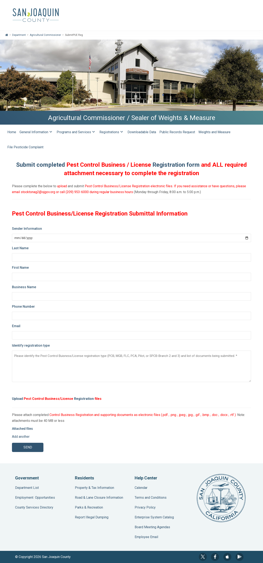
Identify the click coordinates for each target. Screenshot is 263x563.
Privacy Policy (145, 507)
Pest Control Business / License (108, 164)
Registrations (111, 132)
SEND (27, 447)
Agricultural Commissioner (45, 35)
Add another (21, 437)
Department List (27, 488)
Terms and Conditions (151, 498)
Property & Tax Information (94, 488)
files (98, 399)
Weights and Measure (214, 132)
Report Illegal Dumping (91, 517)
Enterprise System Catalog (154, 517)
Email (16, 326)
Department (19, 35)
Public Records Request (177, 132)
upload (62, 186)
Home (11, 132)
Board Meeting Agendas (152, 527)
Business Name (24, 287)
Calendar (141, 488)
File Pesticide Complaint (25, 147)
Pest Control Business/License (48, 399)
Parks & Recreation (89, 507)
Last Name (20, 248)
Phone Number (23, 307)
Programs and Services (76, 132)
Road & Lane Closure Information (99, 498)
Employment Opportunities (35, 498)
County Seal (221, 498)
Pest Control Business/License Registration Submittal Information (99, 213)
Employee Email (146, 537)
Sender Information (27, 229)
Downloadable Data (142, 132)
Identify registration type (31, 345)
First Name (20, 268)
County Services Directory (34, 507)
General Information (36, 132)
